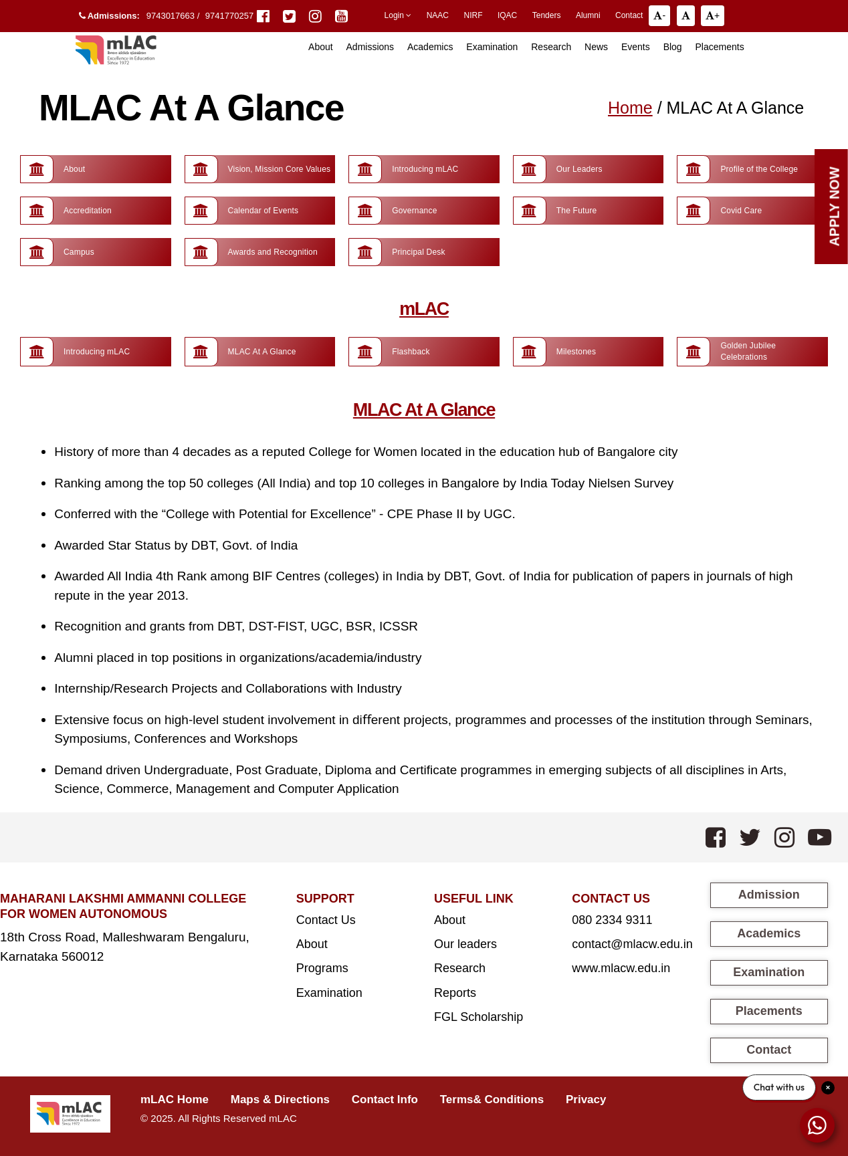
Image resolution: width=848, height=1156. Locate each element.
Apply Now (834, 206)
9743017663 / (174, 16)
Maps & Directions (280, 1099)
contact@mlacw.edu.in (632, 944)
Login (398, 15)
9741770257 (229, 16)
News (596, 46)
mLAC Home (174, 1099)
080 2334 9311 (612, 920)
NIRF (472, 15)
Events (635, 46)
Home (630, 107)
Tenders (546, 15)
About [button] (320, 46)
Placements (720, 46)
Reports (455, 993)
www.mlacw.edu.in (621, 968)
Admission (769, 894)
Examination (492, 46)
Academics (430, 46)
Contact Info (385, 1099)
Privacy (586, 1099)
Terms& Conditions (492, 1099)
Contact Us (326, 920)
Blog (672, 46)
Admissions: (109, 16)
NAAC (438, 15)
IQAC (507, 15)
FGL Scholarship (478, 1017)
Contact (629, 15)
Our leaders (465, 944)
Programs (322, 968)
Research (551, 46)
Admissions (370, 46)
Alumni (588, 15)
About (312, 944)
